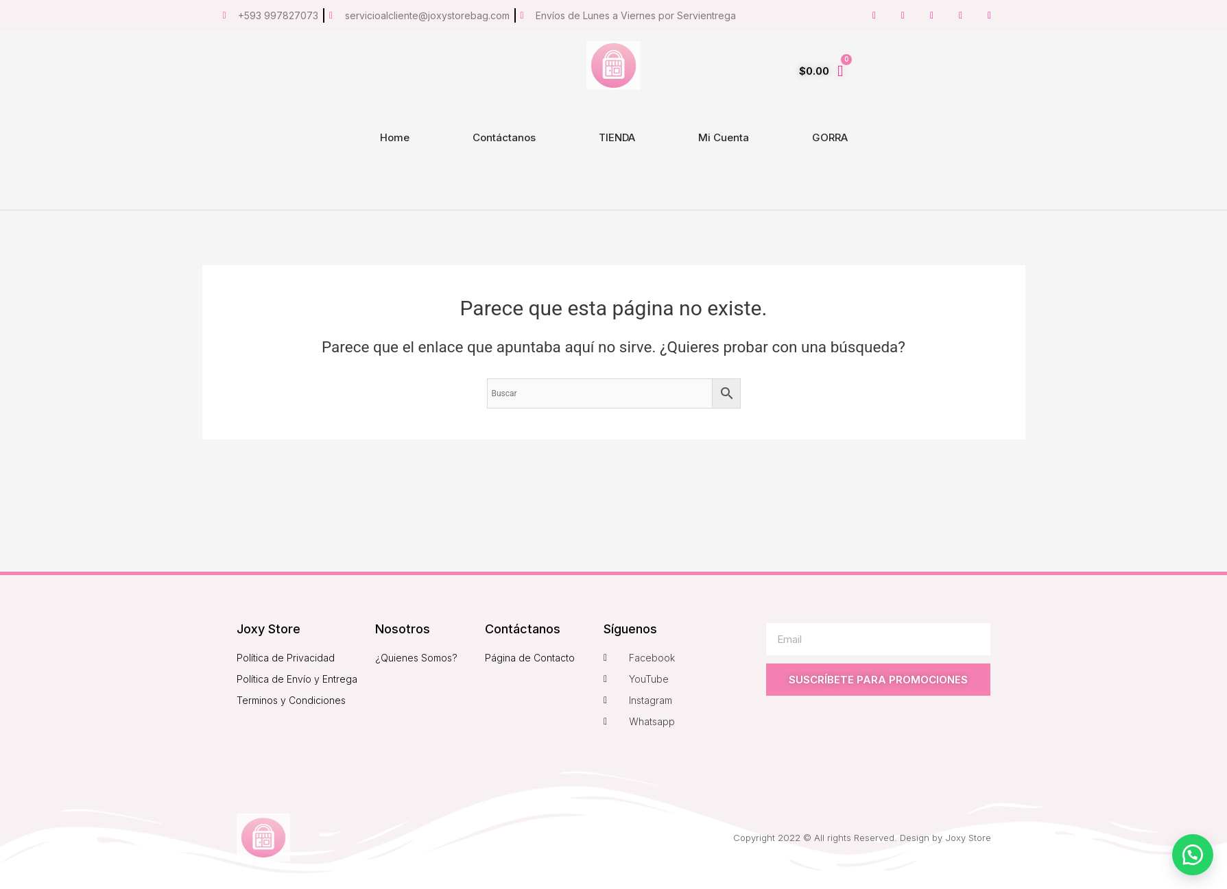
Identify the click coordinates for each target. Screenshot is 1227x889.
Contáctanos (504, 137)
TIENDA (617, 137)
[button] (1192, 854)
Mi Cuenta (723, 137)
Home (394, 137)
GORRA (830, 137)
